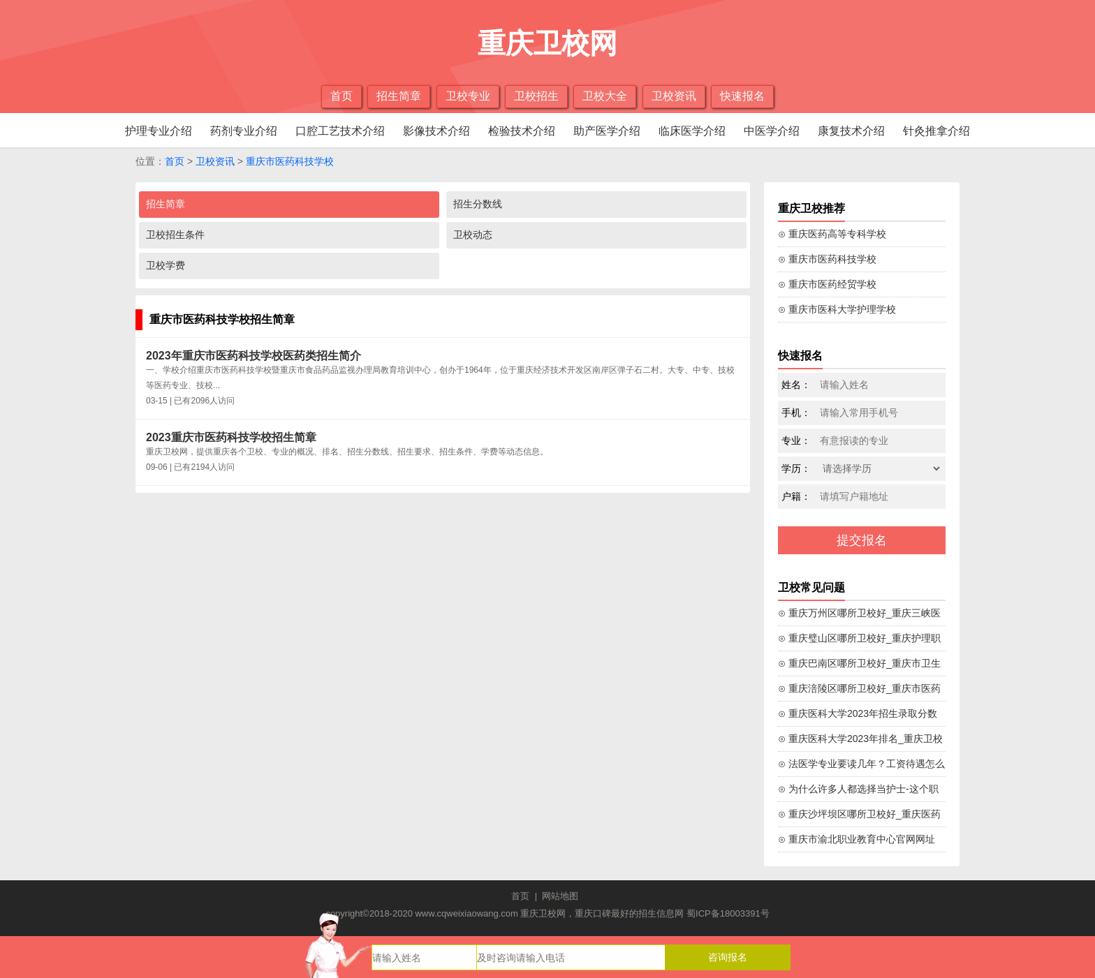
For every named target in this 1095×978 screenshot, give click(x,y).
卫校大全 (604, 96)
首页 (341, 96)
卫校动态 (472, 234)
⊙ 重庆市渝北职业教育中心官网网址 (856, 839)
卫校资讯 (674, 96)
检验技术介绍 (521, 131)
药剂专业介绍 (243, 131)
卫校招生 (536, 96)
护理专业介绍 (158, 131)
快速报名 (742, 96)
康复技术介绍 (851, 131)
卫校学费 (165, 265)
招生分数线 (477, 203)
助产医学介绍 (606, 131)
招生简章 (398, 96)
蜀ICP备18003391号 (728, 913)
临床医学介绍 (692, 131)
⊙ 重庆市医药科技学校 (827, 259)
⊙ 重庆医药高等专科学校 (832, 233)
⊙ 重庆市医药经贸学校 (827, 284)
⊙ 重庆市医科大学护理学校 (837, 309)
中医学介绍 (772, 131)
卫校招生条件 (175, 234)
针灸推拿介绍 (936, 131)
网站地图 (560, 896)
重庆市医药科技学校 (290, 161)
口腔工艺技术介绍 (340, 131)
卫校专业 (468, 96)
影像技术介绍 (436, 131)
